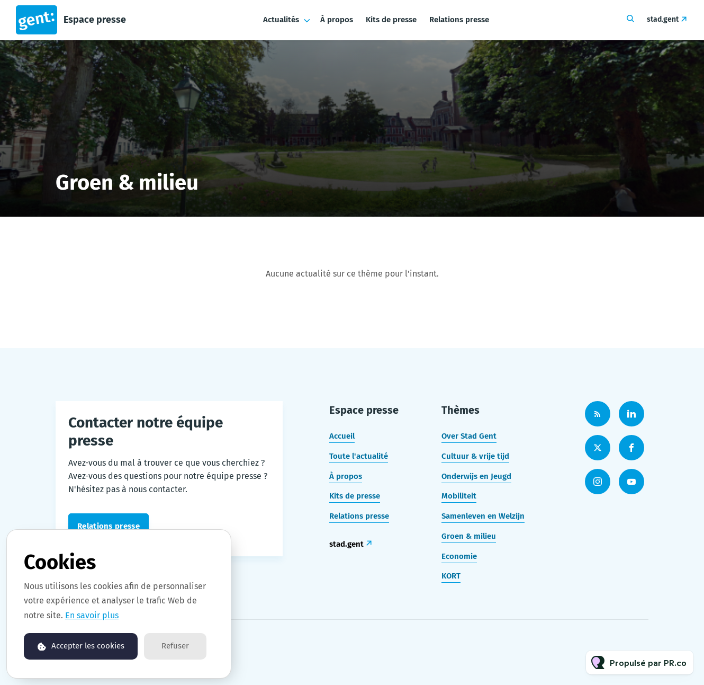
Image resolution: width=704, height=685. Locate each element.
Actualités (281, 19)
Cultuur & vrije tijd (475, 456)
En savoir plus (92, 615)
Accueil (342, 436)
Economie (459, 556)
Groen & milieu (468, 536)
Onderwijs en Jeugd (476, 476)
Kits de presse (391, 19)
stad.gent (663, 19)
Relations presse (459, 19)
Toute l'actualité (358, 456)
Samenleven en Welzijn (483, 516)
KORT (451, 576)
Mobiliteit (458, 496)
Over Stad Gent (469, 436)
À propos (336, 19)
